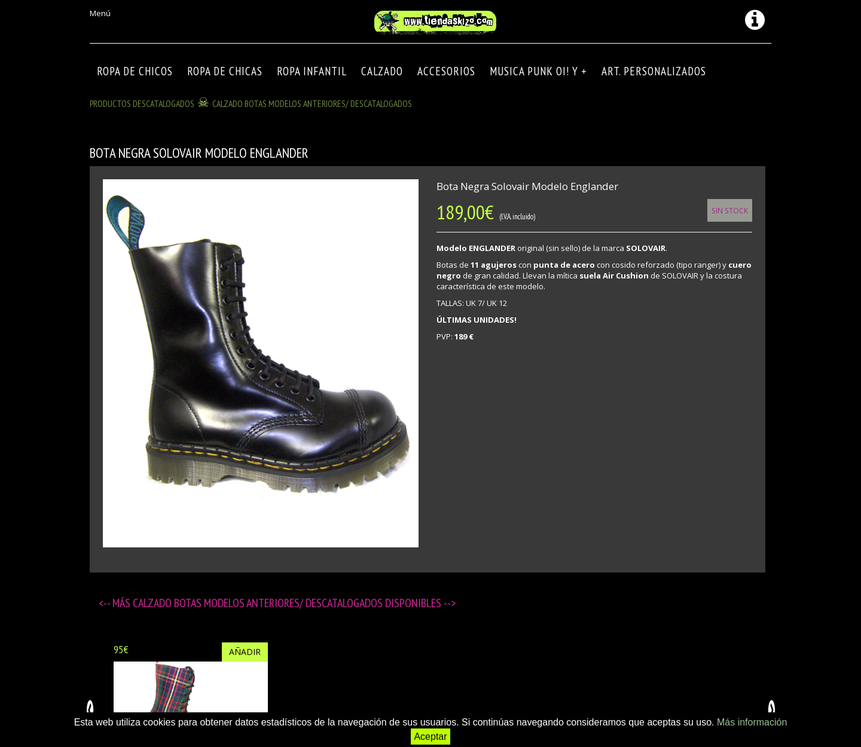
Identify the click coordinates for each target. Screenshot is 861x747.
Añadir (245, 651)
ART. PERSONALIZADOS (654, 71)
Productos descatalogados (142, 103)
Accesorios (446, 71)
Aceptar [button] (430, 736)
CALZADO (382, 71)
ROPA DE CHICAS (224, 71)
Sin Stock (730, 210)
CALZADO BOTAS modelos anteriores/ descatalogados (312, 103)
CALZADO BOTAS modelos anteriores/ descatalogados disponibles (288, 603)
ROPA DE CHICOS (135, 71)
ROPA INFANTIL (312, 71)
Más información (752, 722)
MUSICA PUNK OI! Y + (538, 71)
